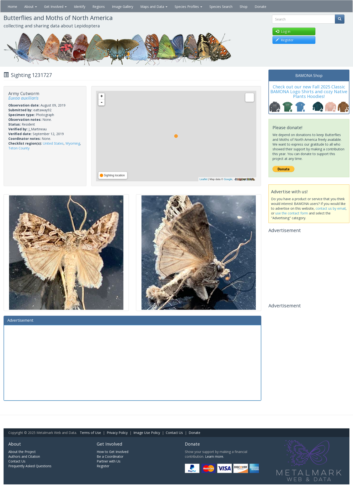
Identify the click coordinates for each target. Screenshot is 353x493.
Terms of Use (90, 432)
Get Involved (55, 6)
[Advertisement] (132, 362)
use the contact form (291, 213)
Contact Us (174, 432)
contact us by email (331, 208)
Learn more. (214, 456)
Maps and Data (153, 6)
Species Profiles (188, 6)
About (30, 6)
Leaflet (203, 179)
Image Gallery (122, 6)
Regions (98, 6)
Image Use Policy (146, 432)
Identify (79, 6)
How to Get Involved (112, 451)
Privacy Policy (117, 432)
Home (12, 6)
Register (103, 466)
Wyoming (73, 143)
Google (228, 179)
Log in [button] (283, 31)
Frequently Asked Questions (29, 466)
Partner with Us (109, 461)
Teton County (19, 148)
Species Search (220, 6)
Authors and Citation (24, 456)
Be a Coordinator (110, 456)
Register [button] (284, 40)
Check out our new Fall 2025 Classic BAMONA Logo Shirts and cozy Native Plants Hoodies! (308, 91)
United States (53, 143)
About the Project (22, 451)
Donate (260, 6)
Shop (243, 6)
